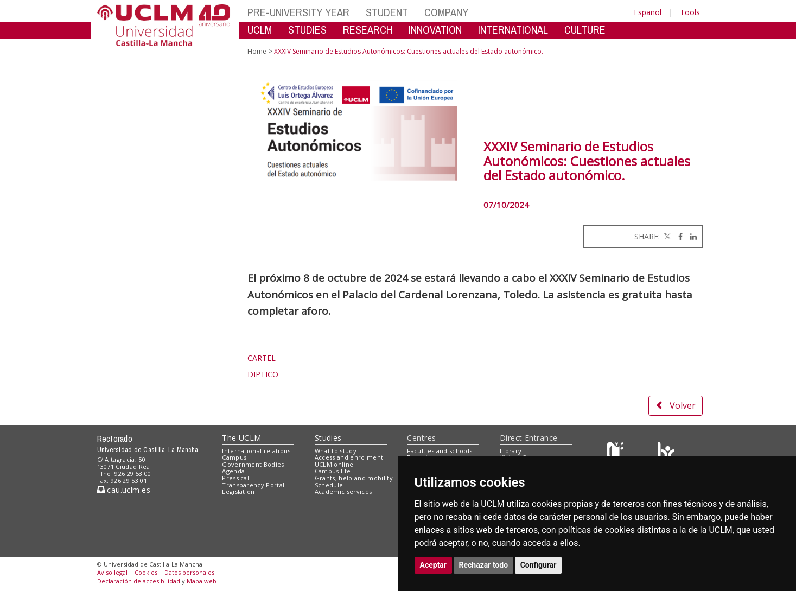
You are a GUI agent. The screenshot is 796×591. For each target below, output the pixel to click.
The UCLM (241, 438)
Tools (690, 12)
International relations (256, 451)
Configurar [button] (538, 565)
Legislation (238, 491)
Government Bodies (253, 464)
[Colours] (666, 453)
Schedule (329, 485)
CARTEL (261, 358)
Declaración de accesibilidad (138, 581)
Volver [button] (675, 405)
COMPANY (446, 12)
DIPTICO (262, 374)
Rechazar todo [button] (483, 565)
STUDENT (387, 12)
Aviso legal (112, 572)
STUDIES (307, 29)
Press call (236, 478)
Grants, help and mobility (354, 478)
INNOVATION (435, 29)
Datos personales (189, 572)
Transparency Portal (253, 485)
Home (256, 51)
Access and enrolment (349, 457)
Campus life (333, 471)
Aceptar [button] (433, 565)
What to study (335, 451)
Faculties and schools (439, 451)
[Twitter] (666, 236)
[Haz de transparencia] (617, 453)
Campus (234, 457)
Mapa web (201, 581)
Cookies (146, 572)
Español (647, 12)
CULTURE (585, 29)
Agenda (233, 471)
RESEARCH (367, 29)
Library (510, 451)
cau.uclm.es (123, 490)
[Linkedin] (691, 236)
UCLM (259, 29)
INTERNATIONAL (513, 29)
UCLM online (334, 464)
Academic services (343, 491)
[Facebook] (678, 236)
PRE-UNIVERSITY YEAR (298, 12)
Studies (328, 438)
